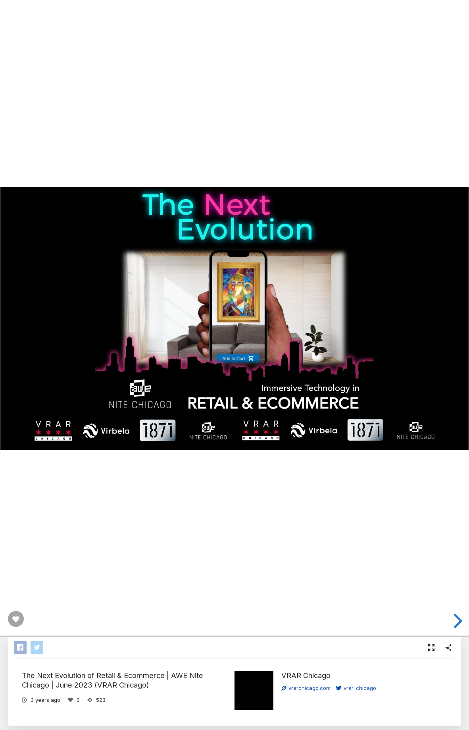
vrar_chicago (356, 688)
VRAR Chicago (306, 675)
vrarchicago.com (306, 688)
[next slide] (457, 621)
